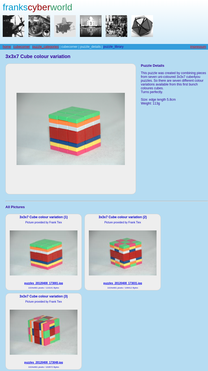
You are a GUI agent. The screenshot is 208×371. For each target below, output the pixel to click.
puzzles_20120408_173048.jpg (43, 362)
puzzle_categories (45, 47)
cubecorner (22, 47)
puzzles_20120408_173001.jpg (43, 283)
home (7, 47)
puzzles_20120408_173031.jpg (122, 283)
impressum (198, 47)
